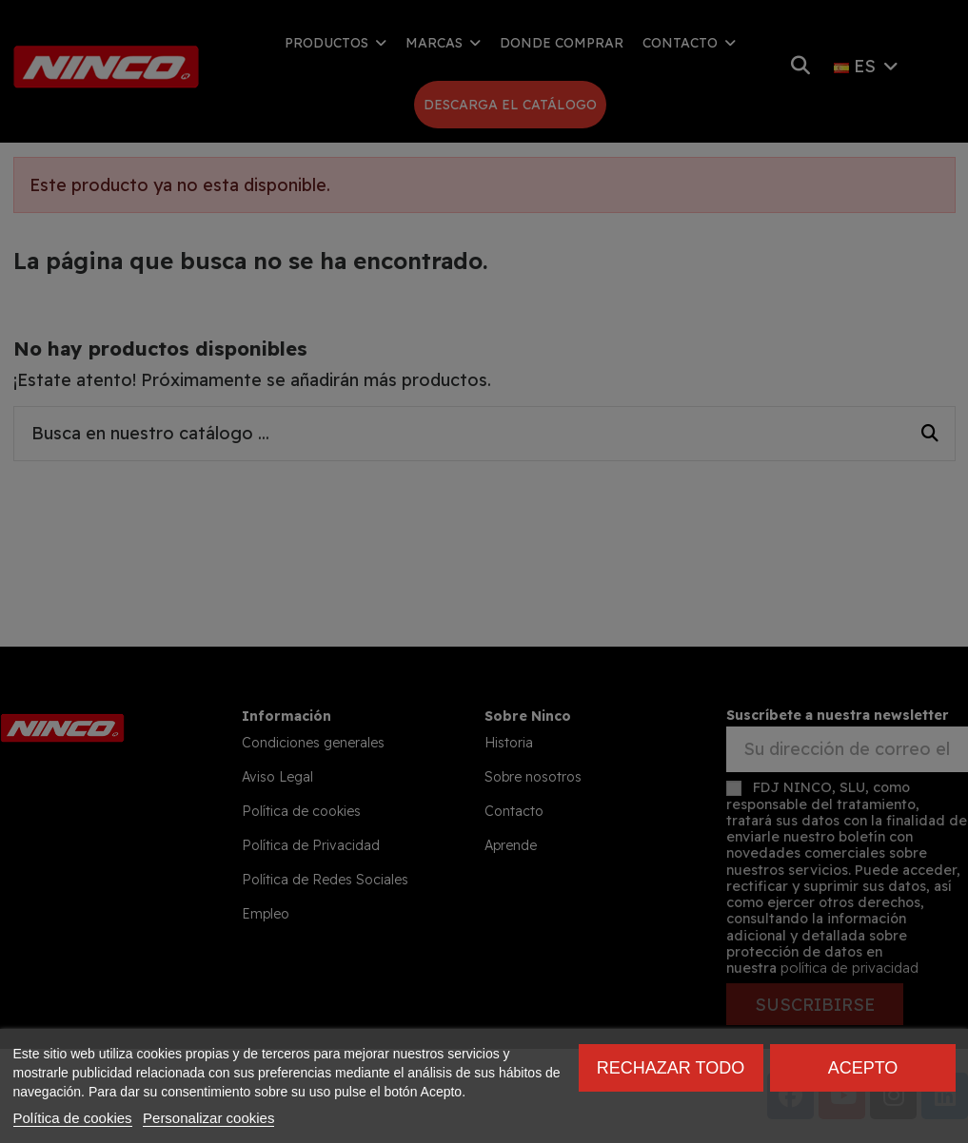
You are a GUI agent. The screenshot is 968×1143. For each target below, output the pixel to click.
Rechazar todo (670, 1067)
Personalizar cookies (208, 1118)
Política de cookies (72, 1118)
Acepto (863, 1067)
